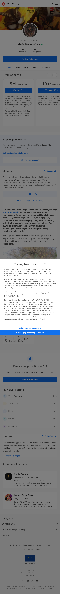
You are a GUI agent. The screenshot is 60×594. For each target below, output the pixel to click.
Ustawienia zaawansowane (30, 328)
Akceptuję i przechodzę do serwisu (30, 333)
